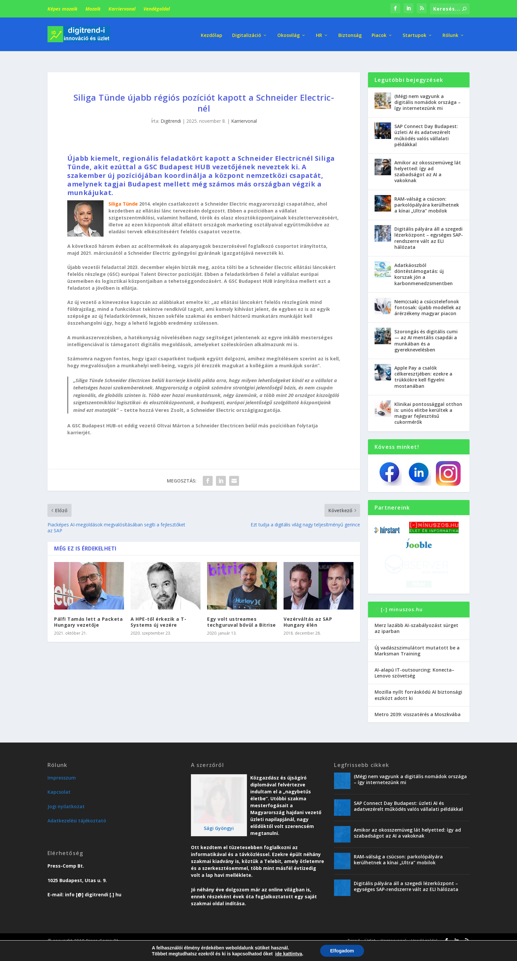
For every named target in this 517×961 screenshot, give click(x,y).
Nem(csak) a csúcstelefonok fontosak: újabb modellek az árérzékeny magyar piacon (427, 297)
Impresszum (61, 767)
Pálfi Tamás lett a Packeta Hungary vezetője (88, 611)
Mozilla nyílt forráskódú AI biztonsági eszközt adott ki (418, 685)
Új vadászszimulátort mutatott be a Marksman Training (417, 640)
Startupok (414, 33)
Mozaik (93, 9)
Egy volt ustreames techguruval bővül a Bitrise (241, 611)
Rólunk (450, 33)
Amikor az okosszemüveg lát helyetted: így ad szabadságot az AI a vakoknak (427, 161)
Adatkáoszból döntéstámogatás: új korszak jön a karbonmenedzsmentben (423, 263)
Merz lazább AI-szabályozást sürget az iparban (416, 618)
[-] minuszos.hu (402, 599)
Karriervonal (122, 9)
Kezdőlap (211, 33)
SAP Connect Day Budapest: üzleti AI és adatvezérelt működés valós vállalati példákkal (426, 125)
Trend (353, 930)
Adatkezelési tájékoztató (76, 810)
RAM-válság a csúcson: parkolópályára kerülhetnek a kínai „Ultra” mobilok (426, 194)
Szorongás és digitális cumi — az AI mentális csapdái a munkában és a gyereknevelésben (426, 330)
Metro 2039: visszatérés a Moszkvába (418, 704)
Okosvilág (288, 33)
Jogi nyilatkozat (66, 796)
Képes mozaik (62, 9)
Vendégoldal (156, 9)
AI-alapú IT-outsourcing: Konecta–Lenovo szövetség (414, 662)
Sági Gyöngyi (219, 817)
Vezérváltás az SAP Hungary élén (308, 611)
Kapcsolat (59, 782)
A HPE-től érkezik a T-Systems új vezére (158, 611)
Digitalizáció (246, 33)
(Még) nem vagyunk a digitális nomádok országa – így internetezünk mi (427, 92)
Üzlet (370, 930)
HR (319, 33)
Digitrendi (171, 111)
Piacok (379, 33)
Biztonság (350, 33)
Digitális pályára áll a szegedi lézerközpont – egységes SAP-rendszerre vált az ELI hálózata (428, 227)
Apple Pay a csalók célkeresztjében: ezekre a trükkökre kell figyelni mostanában (423, 366)
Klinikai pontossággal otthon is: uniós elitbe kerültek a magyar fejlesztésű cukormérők (428, 402)
